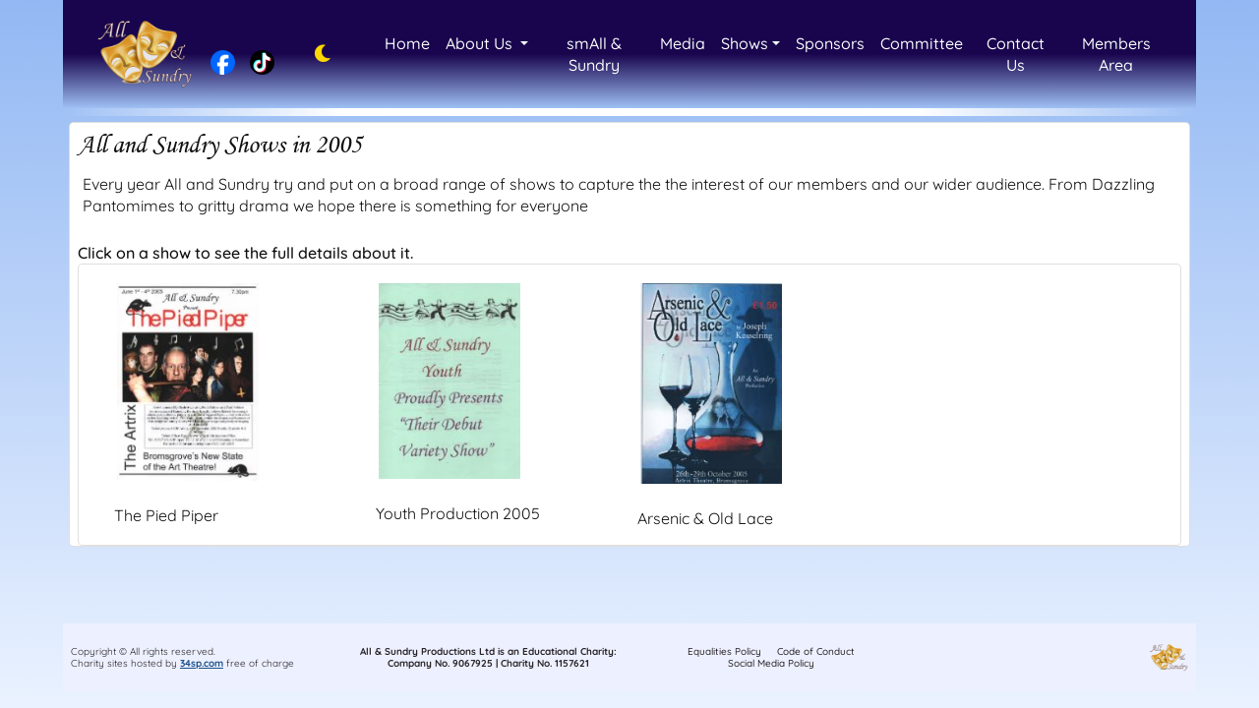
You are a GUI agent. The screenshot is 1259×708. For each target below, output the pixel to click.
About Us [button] (481, 43)
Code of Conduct (816, 651)
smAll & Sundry (594, 54)
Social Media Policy (771, 663)
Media (682, 43)
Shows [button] (744, 43)
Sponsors (830, 43)
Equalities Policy (724, 651)
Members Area (1116, 54)
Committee (921, 43)
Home (407, 43)
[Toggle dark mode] (317, 54)
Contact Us (1016, 54)
